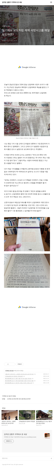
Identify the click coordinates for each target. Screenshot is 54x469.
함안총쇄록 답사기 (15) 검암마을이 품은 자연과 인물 (19, 380)
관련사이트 (5, 458)
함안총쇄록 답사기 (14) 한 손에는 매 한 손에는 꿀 (18, 383)
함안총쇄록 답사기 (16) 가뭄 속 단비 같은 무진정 (18, 378)
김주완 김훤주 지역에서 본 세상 (12, 2)
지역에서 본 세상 (9, 370)
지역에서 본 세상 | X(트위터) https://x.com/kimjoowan (20, 437)
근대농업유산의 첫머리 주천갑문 (14, 376)
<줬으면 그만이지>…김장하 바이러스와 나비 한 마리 (19, 374)
